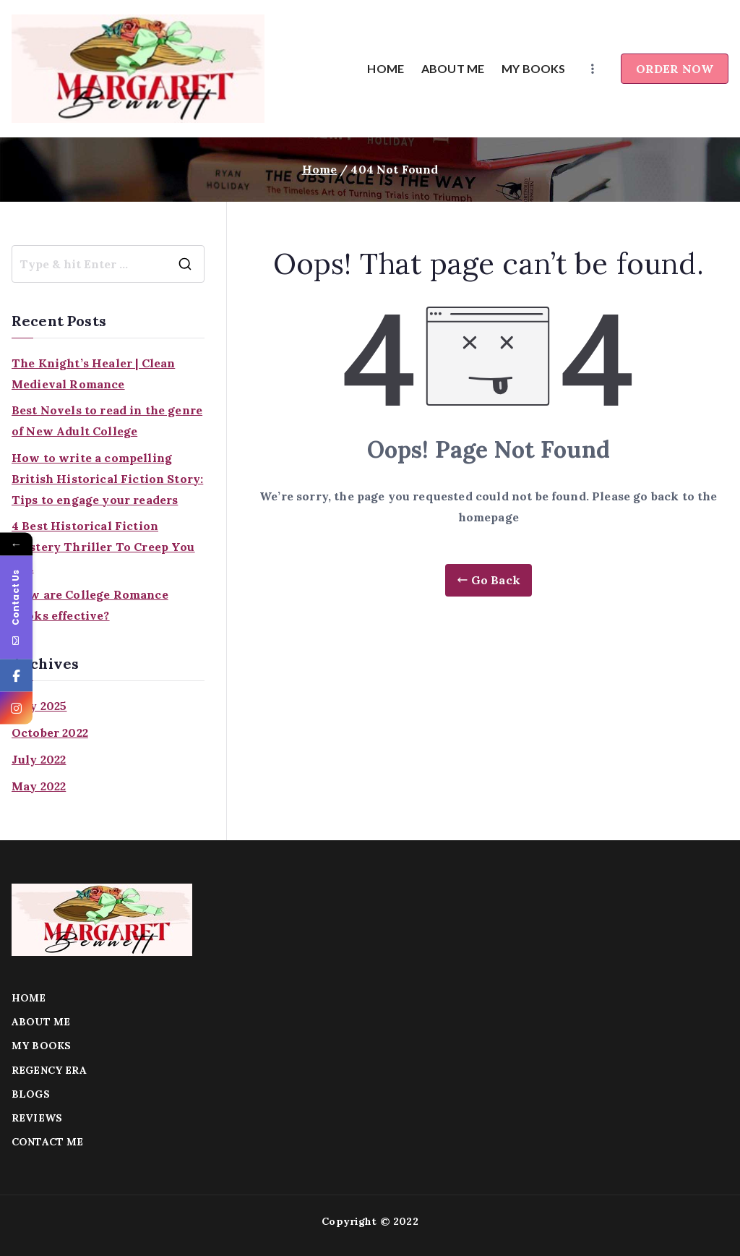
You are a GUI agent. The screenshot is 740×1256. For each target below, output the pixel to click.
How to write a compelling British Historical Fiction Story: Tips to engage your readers (107, 478)
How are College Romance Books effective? (90, 605)
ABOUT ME (452, 68)
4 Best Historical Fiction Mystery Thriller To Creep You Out (103, 546)
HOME (385, 68)
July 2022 (39, 759)
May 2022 (39, 786)
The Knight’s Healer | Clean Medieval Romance (93, 373)
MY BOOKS (533, 68)
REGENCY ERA (49, 1070)
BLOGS (31, 1094)
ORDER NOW (674, 68)
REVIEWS (37, 1117)
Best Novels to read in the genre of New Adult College (107, 420)
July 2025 (39, 706)
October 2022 (50, 732)
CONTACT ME (48, 1141)
